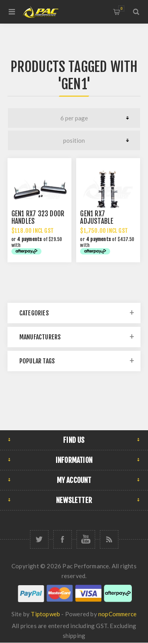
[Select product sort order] (74, 140)
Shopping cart (121, 8)
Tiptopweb (45, 613)
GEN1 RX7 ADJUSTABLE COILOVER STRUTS (104, 221)
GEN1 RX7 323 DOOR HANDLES (37, 217)
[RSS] (109, 539)
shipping (74, 635)
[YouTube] (86, 539)
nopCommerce (117, 613)
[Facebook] (62, 539)
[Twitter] (39, 539)
